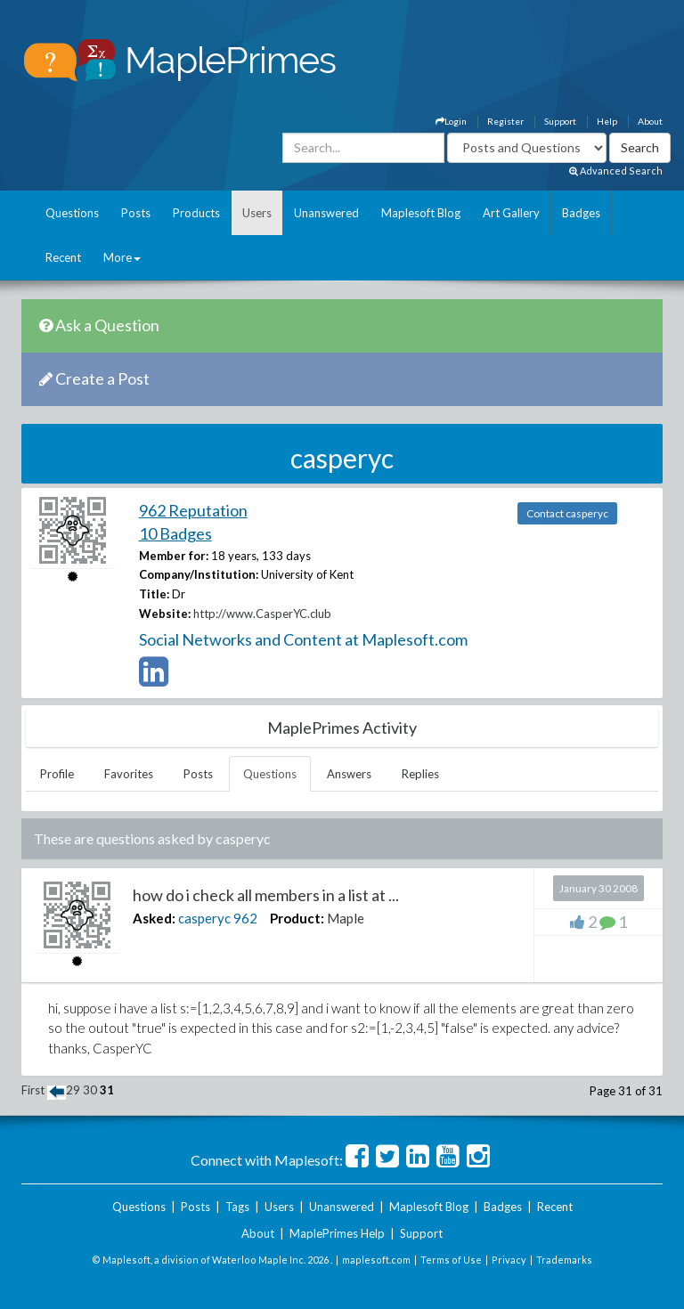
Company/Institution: (198, 574)
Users (257, 213)
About (650, 121)
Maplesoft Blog (420, 213)
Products (196, 213)
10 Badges (175, 533)
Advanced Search (616, 170)
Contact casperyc (567, 513)
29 (73, 1090)
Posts (136, 213)
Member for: (173, 556)
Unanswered (326, 213)
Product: (297, 918)
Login (451, 121)
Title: (154, 594)
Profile (57, 774)
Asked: (154, 918)
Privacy (509, 1259)
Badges (581, 213)
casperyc (204, 918)
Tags (237, 1206)
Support (560, 121)
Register (505, 121)
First (33, 1090)
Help (607, 121)
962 (245, 918)
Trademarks (564, 1259)
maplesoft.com (376, 1259)
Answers (349, 774)
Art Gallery (511, 213)
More (122, 257)
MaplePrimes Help (337, 1233)
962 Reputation (193, 510)
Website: (165, 613)
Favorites (128, 774)
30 (90, 1090)
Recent (63, 257)
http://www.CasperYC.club (262, 613)
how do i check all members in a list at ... (266, 895)
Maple (345, 918)
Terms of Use (451, 1259)
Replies (420, 774)
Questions (72, 213)
